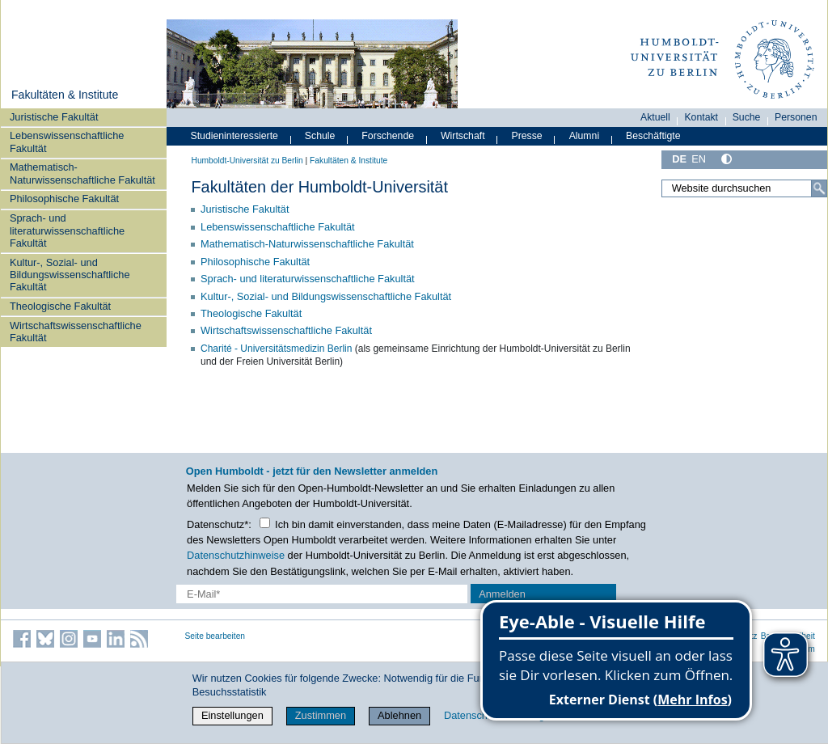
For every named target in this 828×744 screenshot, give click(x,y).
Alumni (584, 136)
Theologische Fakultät (60, 306)
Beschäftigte (653, 136)
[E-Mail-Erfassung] (321, 594)
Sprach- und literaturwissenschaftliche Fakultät (67, 230)
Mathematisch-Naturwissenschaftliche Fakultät (82, 173)
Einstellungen (232, 715)
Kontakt (701, 117)
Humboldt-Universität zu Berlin (247, 160)
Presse (527, 136)
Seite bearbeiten (215, 636)
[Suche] (819, 188)
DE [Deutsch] (679, 159)
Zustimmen (320, 715)
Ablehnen (399, 715)
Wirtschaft (463, 136)
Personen (796, 117)
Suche (747, 117)
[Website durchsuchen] (743, 188)
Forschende (387, 136)
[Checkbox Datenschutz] (265, 523)
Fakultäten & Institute (64, 94)
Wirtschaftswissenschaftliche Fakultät (76, 331)
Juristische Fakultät (54, 117)
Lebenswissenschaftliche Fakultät (67, 141)
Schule (320, 136)
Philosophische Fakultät (64, 198)
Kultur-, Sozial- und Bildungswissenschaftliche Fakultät (70, 275)
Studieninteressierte (234, 136)
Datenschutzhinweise (236, 555)
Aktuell (655, 117)
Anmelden (502, 594)
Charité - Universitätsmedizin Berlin (276, 348)
